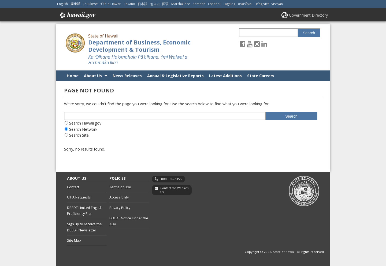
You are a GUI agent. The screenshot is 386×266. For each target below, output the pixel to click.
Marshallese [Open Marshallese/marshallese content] (180, 4)
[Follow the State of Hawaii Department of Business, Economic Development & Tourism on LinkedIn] (264, 43)
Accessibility (119, 197)
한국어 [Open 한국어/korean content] (155, 4)
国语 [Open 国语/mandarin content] (165, 4)
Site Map (74, 240)
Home (73, 75)
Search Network (83, 129)
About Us (93, 75)
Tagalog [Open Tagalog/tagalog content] (229, 4)
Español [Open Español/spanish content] (214, 4)
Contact (73, 187)
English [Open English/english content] (62, 4)
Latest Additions (225, 75)
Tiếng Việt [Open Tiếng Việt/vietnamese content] (261, 4)
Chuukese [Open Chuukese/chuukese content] (90, 4)
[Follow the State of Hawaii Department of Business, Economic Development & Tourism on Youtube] (250, 43)
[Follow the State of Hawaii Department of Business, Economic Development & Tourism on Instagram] (257, 43)
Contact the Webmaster (174, 190)
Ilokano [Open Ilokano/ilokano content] (129, 4)
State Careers (260, 75)
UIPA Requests (79, 197)
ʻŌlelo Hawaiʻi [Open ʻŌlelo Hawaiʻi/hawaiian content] (111, 4)
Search (309, 33)
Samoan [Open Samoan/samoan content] (199, 4)
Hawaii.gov (77, 15)
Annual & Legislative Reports (175, 75)
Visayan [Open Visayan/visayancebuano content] (277, 4)
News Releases (127, 75)
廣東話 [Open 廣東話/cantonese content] (75, 4)
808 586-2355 (171, 179)
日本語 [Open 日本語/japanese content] (142, 4)
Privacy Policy (119, 207)
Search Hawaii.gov (85, 123)
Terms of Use (120, 187)
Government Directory (308, 15)
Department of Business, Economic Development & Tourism (139, 46)
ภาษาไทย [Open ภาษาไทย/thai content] (244, 4)
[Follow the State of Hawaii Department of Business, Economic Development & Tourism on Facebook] (242, 43)
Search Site (79, 135)
